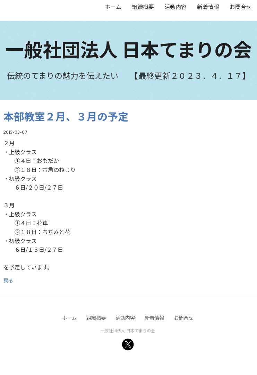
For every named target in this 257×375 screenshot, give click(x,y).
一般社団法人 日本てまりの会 (128, 48)
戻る (8, 280)
